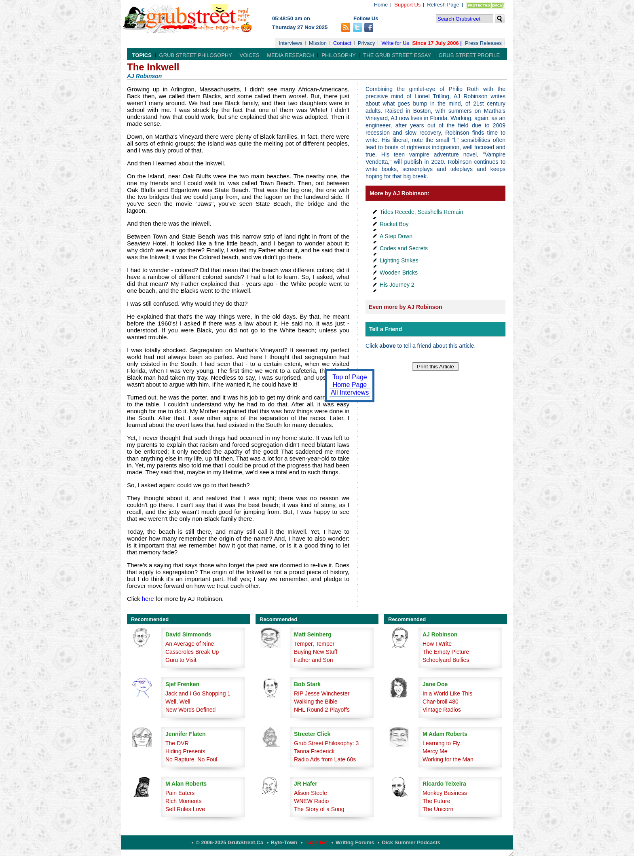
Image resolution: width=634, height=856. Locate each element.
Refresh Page (443, 5)
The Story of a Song (319, 809)
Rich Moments (183, 801)
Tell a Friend (385, 329)
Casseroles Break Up (192, 652)
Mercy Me (435, 751)
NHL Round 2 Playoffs (322, 709)
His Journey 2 (397, 284)
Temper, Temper (314, 643)
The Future (436, 801)
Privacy (366, 43)
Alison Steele (310, 793)
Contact (342, 43)
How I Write (437, 643)
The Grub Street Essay (397, 55)
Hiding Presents (185, 751)
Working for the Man (448, 759)
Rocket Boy (394, 224)
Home (381, 5)
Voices (250, 55)
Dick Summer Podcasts (411, 842)
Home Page (350, 384)
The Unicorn (438, 809)
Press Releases (483, 43)
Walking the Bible (316, 701)
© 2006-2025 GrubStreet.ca (229, 842)
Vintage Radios (442, 709)
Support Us (407, 5)
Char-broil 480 (441, 701)
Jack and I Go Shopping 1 (197, 693)
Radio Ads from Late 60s (325, 759)
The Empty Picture (446, 652)
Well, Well (177, 701)
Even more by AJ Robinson (405, 307)
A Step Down (396, 236)
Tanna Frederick (314, 751)
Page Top (316, 842)
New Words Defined (190, 709)
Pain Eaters (179, 793)
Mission (318, 43)
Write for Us (395, 43)
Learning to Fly (441, 743)
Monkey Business (445, 793)
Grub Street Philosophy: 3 (326, 743)
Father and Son (313, 660)
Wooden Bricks (399, 272)
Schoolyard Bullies (446, 660)
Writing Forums (355, 842)
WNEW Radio (311, 801)
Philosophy (338, 55)
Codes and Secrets (404, 248)
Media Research (290, 55)
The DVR (177, 743)
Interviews (290, 43)
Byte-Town (284, 842)
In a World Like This (447, 693)
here (148, 598)
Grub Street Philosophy (195, 55)
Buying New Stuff (315, 652)
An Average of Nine (189, 643)
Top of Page (349, 377)
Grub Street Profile (469, 55)
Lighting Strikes (399, 260)
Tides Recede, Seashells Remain (421, 212)
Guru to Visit (181, 660)
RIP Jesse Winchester (321, 693)
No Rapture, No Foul (191, 759)
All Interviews (350, 392)
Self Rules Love (185, 809)
